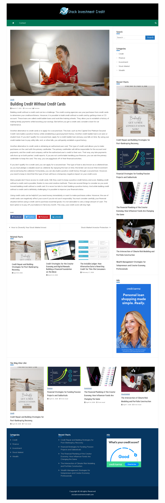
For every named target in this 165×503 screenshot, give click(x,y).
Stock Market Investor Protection (94, 227)
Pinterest (43, 217)
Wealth (122, 70)
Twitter (30, 217)
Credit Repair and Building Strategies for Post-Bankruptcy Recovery (25, 267)
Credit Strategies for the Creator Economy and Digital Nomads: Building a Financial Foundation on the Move (59, 267)
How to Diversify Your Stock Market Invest (28, 227)
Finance (122, 58)
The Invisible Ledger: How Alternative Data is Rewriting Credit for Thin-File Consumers (92, 266)
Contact (22, 23)
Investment (123, 62)
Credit (12, 99)
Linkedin (57, 217)
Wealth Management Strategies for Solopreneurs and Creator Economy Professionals (131, 265)
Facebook (16, 217)
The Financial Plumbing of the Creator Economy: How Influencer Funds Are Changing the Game (135, 211)
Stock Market (124, 66)
